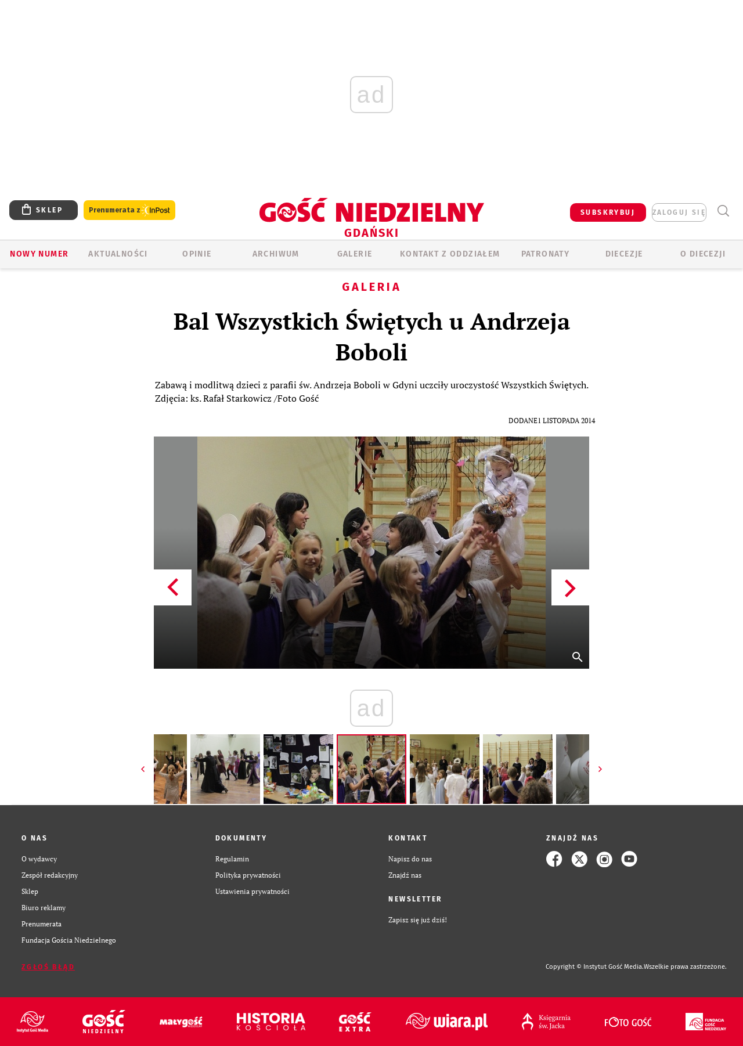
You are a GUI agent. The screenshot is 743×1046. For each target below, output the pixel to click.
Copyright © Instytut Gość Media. (595, 967)
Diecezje (624, 254)
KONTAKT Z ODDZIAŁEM (450, 254)
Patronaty (545, 254)
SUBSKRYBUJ (607, 212)
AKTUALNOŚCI (117, 254)
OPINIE (196, 254)
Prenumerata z (129, 210)
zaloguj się (679, 212)
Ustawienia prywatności (252, 891)
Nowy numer (39, 254)
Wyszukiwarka (723, 211)
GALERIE (355, 254)
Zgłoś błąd (48, 967)
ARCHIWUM (276, 254)
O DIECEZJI (703, 254)
